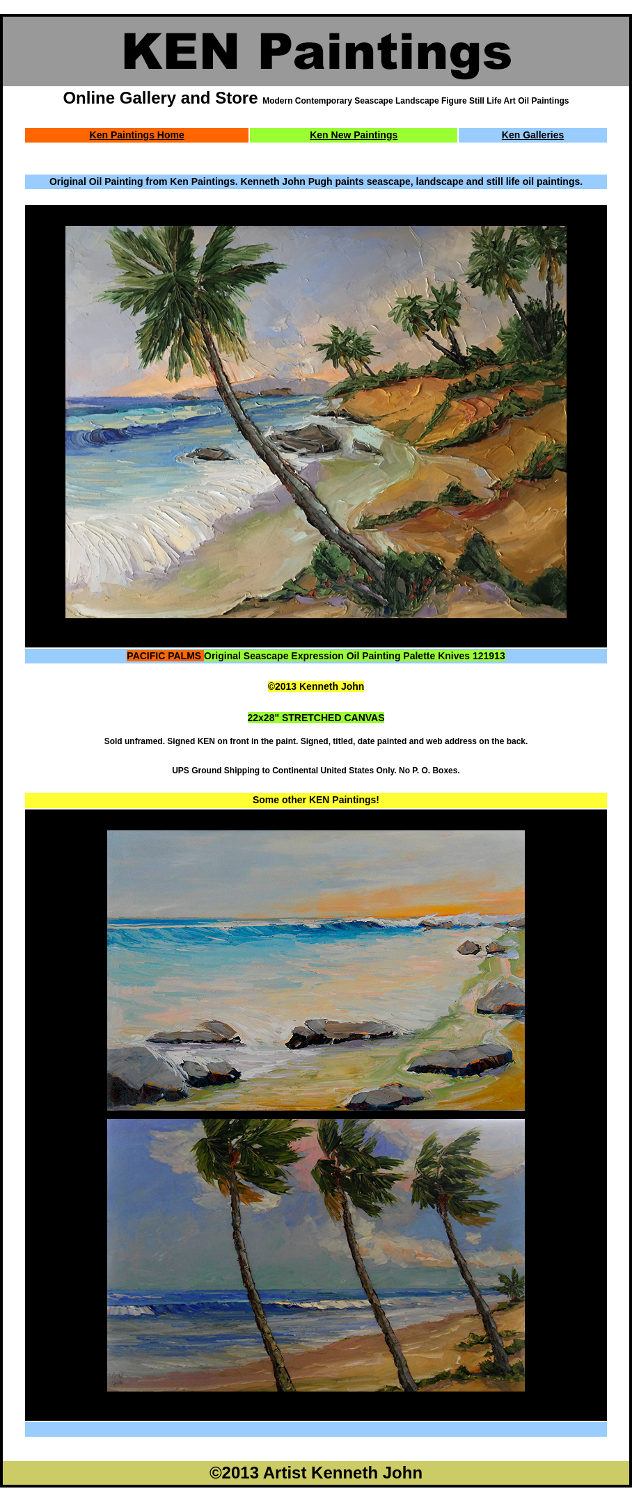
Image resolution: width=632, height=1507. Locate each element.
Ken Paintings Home (137, 134)
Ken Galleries (533, 134)
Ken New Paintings (353, 134)
